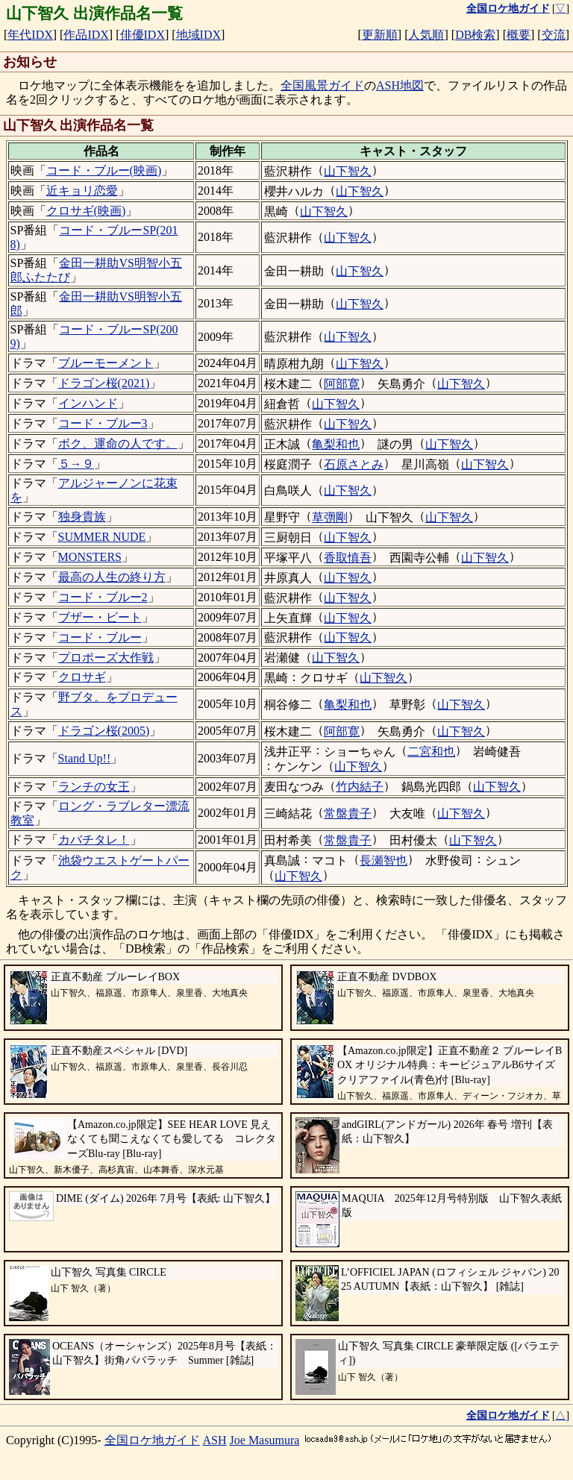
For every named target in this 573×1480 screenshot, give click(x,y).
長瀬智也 (383, 860)
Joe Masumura (265, 1440)
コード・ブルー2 (103, 597)
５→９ (76, 463)
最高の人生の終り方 (112, 577)
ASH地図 (400, 85)
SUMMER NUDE (102, 536)
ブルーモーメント (106, 363)
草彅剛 (330, 517)
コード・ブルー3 (103, 423)
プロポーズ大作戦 (106, 657)
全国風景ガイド (322, 85)
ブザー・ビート (100, 617)
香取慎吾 (348, 557)
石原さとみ (353, 464)
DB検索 (475, 34)
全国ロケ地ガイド (152, 1440)
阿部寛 (342, 383)
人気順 (426, 34)
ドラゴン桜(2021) (104, 383)
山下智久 (348, 171)
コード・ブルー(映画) (104, 170)
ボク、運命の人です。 (118, 443)
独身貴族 (82, 516)
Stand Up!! (84, 758)
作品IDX (85, 34)
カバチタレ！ (94, 839)
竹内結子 (359, 786)
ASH (215, 1440)
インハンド (88, 403)
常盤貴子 (348, 813)
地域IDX (198, 34)
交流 (554, 34)
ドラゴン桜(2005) (104, 730)
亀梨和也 (336, 444)
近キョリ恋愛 (82, 190)
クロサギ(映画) (86, 210)
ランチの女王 (94, 786)
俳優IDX (142, 34)
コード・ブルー (100, 637)
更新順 (380, 34)
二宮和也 (431, 751)
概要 (518, 34)
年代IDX (29, 34)
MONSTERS (90, 557)
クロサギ (82, 677)
